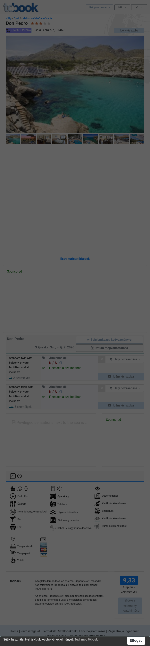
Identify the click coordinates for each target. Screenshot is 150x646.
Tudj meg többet (85, 639)
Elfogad (136, 640)
